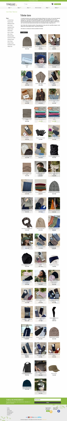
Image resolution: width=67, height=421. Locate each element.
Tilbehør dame (10, 46)
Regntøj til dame (10, 22)
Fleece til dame (10, 25)
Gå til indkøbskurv (57, 4)
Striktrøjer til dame (11, 39)
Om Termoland (9, 410)
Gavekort (8, 409)
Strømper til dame (11, 43)
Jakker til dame (10, 34)
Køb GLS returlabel (38, 7)
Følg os (48, 410)
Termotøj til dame (10, 20)
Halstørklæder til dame (11, 44)
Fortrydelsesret (9, 413)
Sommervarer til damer (11, 37)
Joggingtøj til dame (11, 27)
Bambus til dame (10, 29)
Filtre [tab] (23, 32)
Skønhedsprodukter (11, 36)
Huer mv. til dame (10, 32)
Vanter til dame (10, 41)
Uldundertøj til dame (11, 23)
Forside (7, 12)
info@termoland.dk (44, 419)
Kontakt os (8, 414)
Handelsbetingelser (10, 412)
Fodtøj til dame (10, 30)
